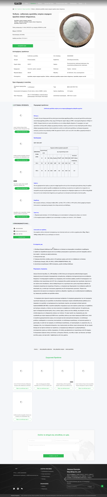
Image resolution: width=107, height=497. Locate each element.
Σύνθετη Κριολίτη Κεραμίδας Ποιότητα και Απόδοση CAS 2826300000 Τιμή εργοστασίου (22, 157)
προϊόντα (19, 9)
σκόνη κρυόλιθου (69, 349)
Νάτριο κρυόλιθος (26, 9)
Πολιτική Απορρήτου (15, 495)
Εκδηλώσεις (73, 3)
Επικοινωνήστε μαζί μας (61, 4)
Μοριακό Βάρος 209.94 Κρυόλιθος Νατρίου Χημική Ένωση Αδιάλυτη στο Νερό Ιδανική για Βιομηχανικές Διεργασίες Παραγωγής (64, 384)
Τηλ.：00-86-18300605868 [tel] (20, 472)
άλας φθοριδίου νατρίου (58, 349)
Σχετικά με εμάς (49, 3)
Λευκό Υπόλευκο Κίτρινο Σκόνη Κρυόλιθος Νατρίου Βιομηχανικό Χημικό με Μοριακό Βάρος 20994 (22, 129)
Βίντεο (40, 3)
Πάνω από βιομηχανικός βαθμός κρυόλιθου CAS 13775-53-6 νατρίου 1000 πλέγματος (43, 384)
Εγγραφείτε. (90, 486)
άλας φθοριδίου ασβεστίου (46, 349)
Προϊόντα (33, 3)
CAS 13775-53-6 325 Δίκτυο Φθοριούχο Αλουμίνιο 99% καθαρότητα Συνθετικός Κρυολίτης (22, 384)
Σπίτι (26, 3)
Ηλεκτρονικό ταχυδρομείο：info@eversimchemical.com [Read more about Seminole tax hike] (26, 475)
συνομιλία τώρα (23, 45)
